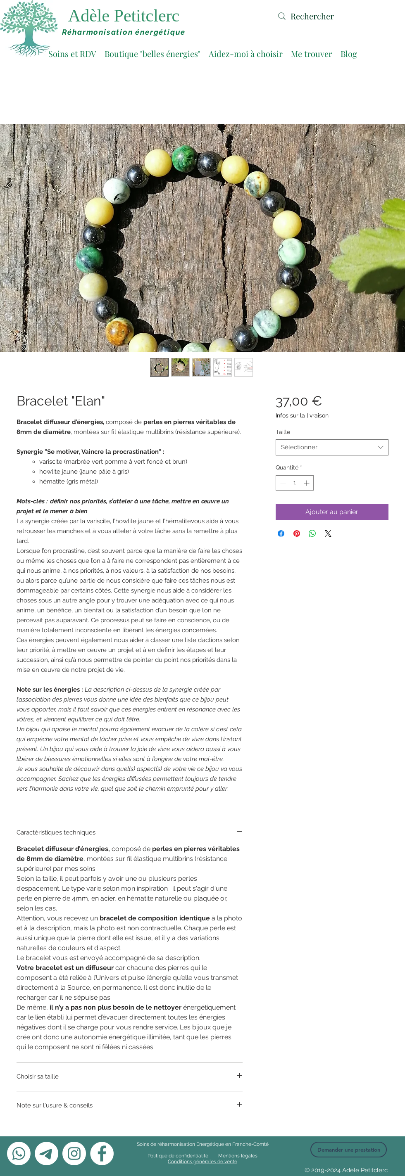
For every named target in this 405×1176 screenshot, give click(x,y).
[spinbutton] (294, 483)
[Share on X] (328, 533)
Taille (283, 432)
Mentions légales (237, 1156)
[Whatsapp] (19, 1153)
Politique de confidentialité (178, 1156)
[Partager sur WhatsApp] (312, 533)
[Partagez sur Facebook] (281, 533)
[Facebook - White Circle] (102, 1153)
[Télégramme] (46, 1153)
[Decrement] (282, 483)
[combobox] (332, 447)
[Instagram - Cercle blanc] (74, 1153)
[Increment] (307, 483)
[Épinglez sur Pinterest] (297, 533)
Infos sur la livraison (302, 415)
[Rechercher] (326, 16)
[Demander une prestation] (348, 1149)
